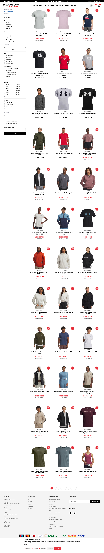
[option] (52, 1)
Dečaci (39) (8, 30)
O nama (30, 507)
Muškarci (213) (9, 34)
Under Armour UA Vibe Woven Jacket (39, 360)
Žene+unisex (9, 114)
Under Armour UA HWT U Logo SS (63, 201)
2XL (8, 92)
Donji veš (7, 22)
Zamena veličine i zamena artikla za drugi (57, 517)
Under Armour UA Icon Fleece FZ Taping (39, 440)
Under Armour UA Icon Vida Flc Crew (63, 320)
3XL (18, 98)
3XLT (7, 100)
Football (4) (8, 44)
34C (7, 96)
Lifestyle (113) (9, 48)
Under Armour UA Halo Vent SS (63, 360)
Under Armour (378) (10, 58)
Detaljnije (26, 544)
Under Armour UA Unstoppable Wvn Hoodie (63, 281)
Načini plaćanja (52, 514)
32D (7, 94)
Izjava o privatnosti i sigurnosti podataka (56, 535)
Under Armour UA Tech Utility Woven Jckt (63, 241)
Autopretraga (60, 12)
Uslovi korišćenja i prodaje (55, 521)
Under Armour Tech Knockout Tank (88, 479)
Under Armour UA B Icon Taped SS (88, 360)
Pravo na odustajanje (54, 530)
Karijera (30, 512)
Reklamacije (52, 532)
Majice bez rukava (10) (11, 80)
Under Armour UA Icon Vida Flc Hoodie (88, 321)
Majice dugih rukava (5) (11, 82)
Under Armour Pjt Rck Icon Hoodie (88, 201)
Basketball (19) (9, 42)
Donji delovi (8, 17)
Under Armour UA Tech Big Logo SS (63, 121)
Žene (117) (8, 36)
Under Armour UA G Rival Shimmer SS (88, 241)
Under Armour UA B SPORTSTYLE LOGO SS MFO (39, 82)
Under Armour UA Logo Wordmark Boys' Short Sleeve (88, 440)
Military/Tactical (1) (10, 50)
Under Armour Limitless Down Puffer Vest (39, 400)
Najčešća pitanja (53, 510)
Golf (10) (8, 46)
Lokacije (30, 516)
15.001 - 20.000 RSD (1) (11, 132)
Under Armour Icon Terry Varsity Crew (39, 321)
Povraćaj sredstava (53, 523)
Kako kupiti (51, 512)
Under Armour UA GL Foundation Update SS (63, 82)
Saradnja (30, 514)
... (68, 496)
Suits (6, 15)
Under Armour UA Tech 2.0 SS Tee (63, 161)
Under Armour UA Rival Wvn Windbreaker (63, 440)
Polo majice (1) (9, 78)
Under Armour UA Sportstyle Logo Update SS (88, 82)
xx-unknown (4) (9, 71)
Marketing (43, 548)
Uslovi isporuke (52, 525)
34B (18, 94)
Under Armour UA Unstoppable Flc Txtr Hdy (39, 281)
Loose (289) (8, 67)
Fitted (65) (8, 65)
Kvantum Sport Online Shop (10, 9)
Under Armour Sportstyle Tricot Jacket (39, 162)
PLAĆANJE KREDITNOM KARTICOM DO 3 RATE (52, 1)
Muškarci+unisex (9, 112)
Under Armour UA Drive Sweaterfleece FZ (39, 201)
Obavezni (28, 548)
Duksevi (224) (9, 84)
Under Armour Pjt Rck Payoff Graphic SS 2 (39, 241)
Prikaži (82, 12)
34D (18, 96)
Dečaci (7, 116)
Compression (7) (9, 63)
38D (7, 98)
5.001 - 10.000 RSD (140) (12, 128)
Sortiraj (67, 12)
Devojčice (8, 118)
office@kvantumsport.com (10, 522)
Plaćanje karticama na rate (55, 527)
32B (18, 92)
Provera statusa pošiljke (54, 507)
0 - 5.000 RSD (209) (10, 126)
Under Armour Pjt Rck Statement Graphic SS (87, 162)
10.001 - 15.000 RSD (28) (11, 130)
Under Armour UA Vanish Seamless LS (63, 400)
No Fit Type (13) (9, 69)
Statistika (36, 548)
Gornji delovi (8, 20)
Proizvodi (20, 9)
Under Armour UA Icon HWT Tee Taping (88, 400)
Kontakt (30, 510)
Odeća (24, 9)
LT (7, 102)
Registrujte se (97, 1)
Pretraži (15, 141)
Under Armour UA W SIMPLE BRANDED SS (39, 42)
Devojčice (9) (9, 32)
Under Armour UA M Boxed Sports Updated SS (88, 42)
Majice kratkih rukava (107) (12, 76)
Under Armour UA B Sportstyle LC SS (63, 480)
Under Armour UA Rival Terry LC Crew (39, 122)
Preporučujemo (9, 110)
